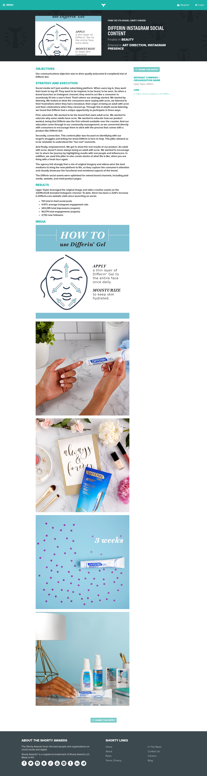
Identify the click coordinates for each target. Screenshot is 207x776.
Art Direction (134, 45)
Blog (150, 760)
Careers (152, 755)
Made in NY (28, 757)
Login (199, 4)
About (109, 751)
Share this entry (146, 69)
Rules (109, 755)
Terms (109, 760)
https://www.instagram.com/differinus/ (153, 93)
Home (109, 746)
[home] (103, 5)
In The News (154, 746)
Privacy (117, 760)
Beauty (127, 39)
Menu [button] (8, 4)
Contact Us (154, 751)
